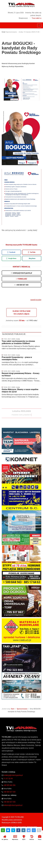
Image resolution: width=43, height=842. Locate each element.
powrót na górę (36, 300)
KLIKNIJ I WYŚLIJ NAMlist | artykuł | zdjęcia (21, 312)
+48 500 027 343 (9, 792)
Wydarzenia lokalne (32, 826)
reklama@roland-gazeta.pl (13, 805)
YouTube (31, 252)
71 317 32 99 (8, 778)
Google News (11, 258)
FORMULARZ (21, 279)
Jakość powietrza (21, 826)
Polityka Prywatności (7, 826)
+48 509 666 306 (9, 785)
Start (12, 709)
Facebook (11, 252)
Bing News (32, 258)
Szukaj (15, 826)
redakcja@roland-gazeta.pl (13, 775)
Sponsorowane (11, 32)
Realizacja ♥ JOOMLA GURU (12, 822)
